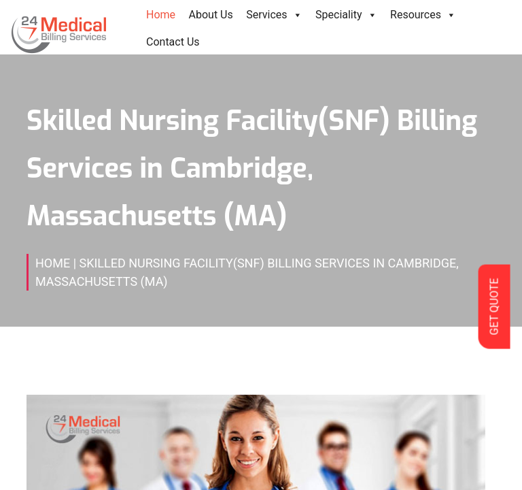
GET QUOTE (493, 306)
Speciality (346, 14)
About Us (211, 14)
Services (274, 14)
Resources (423, 14)
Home (160, 14)
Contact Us (173, 41)
